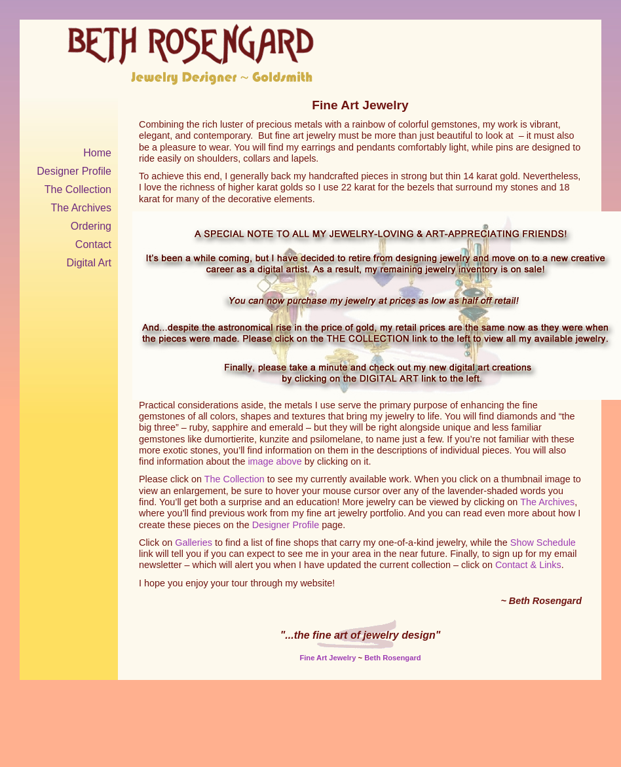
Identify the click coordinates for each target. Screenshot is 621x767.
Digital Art (89, 262)
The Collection (78, 189)
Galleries (193, 542)
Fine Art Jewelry (327, 658)
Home (97, 152)
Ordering (91, 226)
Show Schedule (543, 542)
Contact (93, 244)
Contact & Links (528, 565)
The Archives (81, 207)
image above (274, 461)
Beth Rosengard (392, 658)
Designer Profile (74, 171)
